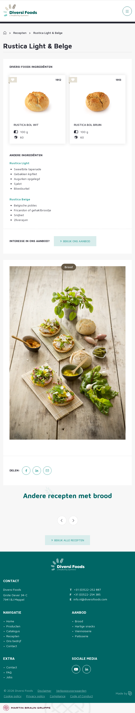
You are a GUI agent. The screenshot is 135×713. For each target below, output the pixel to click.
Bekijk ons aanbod (75, 241)
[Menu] (127, 11)
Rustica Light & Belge (48, 33)
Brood (79, 621)
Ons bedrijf (13, 641)
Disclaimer (44, 690)
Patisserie (81, 636)
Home (10, 621)
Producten (13, 626)
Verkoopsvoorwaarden (71, 690)
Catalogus (13, 631)
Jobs (9, 677)
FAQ (9, 672)
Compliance (57, 696)
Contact (11, 646)
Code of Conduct (81, 696)
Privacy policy (35, 696)
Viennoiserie (83, 631)
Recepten (19, 33)
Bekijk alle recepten (67, 540)
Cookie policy (13, 696)
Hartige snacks (85, 626)
